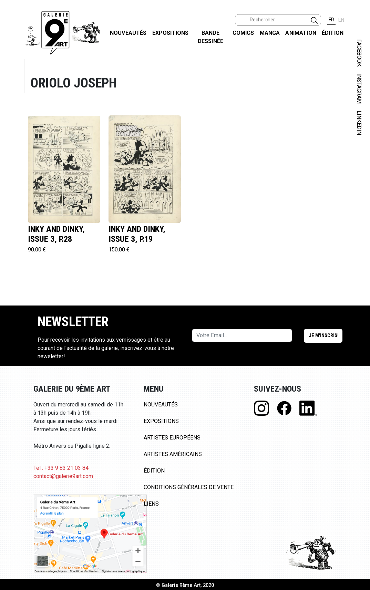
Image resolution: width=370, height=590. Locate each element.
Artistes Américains (173, 454)
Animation (300, 33)
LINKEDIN (359, 123)
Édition (332, 33)
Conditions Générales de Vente (189, 487)
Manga (270, 33)
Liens (151, 503)
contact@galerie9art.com (63, 476)
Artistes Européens (172, 437)
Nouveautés (128, 33)
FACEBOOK (359, 52)
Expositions (170, 33)
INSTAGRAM (359, 88)
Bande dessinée (210, 37)
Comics (243, 33)
